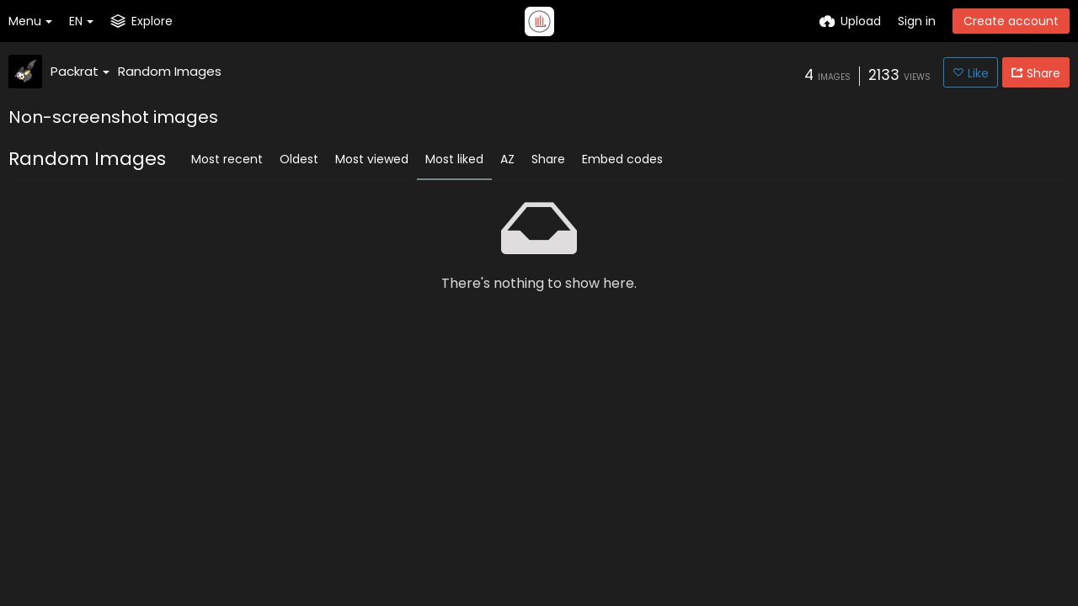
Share (548, 159)
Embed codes (622, 159)
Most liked (454, 159)
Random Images (169, 71)
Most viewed (371, 159)
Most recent (227, 159)
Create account (1011, 21)
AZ (507, 159)
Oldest (299, 159)
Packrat (80, 71)
